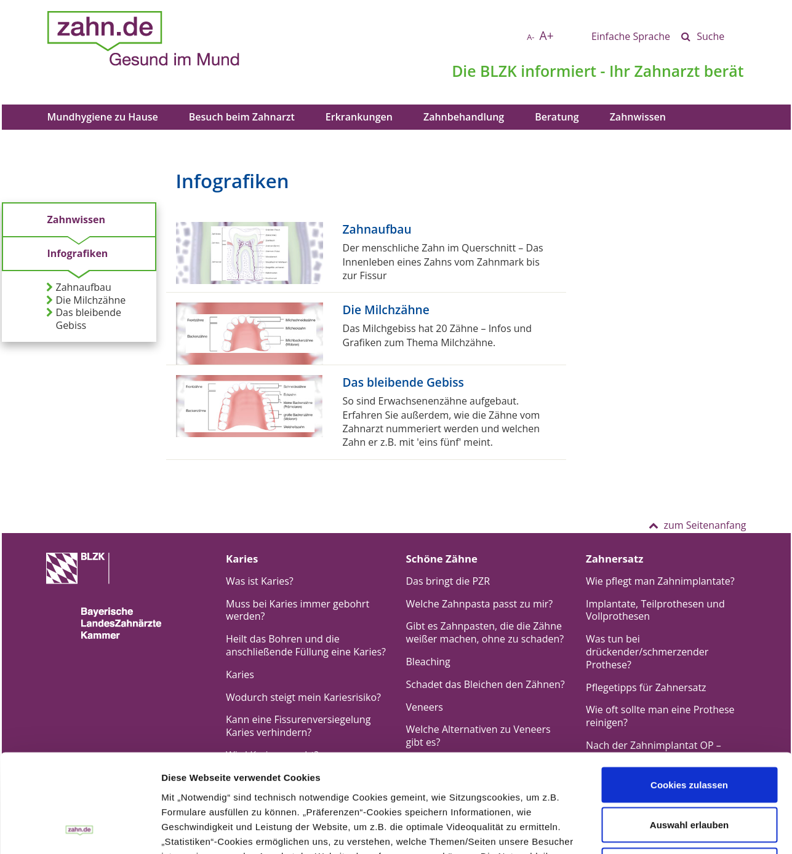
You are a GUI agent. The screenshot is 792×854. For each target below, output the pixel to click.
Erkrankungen (359, 117)
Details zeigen (543, 829)
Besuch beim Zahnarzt (242, 117)
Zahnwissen (638, 117)
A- (530, 36)
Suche (710, 36)
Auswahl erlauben (689, 733)
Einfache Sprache (630, 36)
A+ (547, 35)
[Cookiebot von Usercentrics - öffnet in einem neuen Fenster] (80, 830)
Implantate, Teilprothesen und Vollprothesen (655, 610)
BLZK (498, 70)
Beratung (556, 117)
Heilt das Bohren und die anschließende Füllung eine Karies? (306, 645)
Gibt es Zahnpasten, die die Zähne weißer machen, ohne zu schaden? (485, 632)
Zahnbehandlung (463, 117)
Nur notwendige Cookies (689, 773)
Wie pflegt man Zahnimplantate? (660, 581)
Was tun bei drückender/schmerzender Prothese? (647, 651)
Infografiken (77, 253)
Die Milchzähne (86, 300)
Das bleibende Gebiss (84, 319)
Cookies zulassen (689, 692)
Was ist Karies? (260, 581)
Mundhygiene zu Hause (102, 117)
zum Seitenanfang (697, 525)
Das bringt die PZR (448, 581)
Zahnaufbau (78, 287)
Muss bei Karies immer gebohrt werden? (297, 610)
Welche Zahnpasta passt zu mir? (479, 604)
